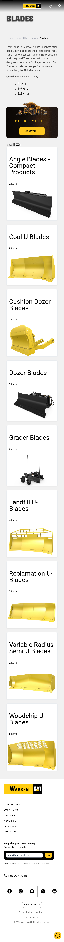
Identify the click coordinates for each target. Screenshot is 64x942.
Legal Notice (39, 912)
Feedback (10, 826)
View (12, 144)
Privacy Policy (25, 912)
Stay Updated (49, 855)
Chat (23, 89)
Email (23, 94)
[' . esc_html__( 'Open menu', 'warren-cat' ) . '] (4, 6)
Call (22, 84)
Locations (11, 810)
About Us (10, 821)
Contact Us (12, 804)
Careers (9, 815)
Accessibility (32, 917)
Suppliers (10, 832)
